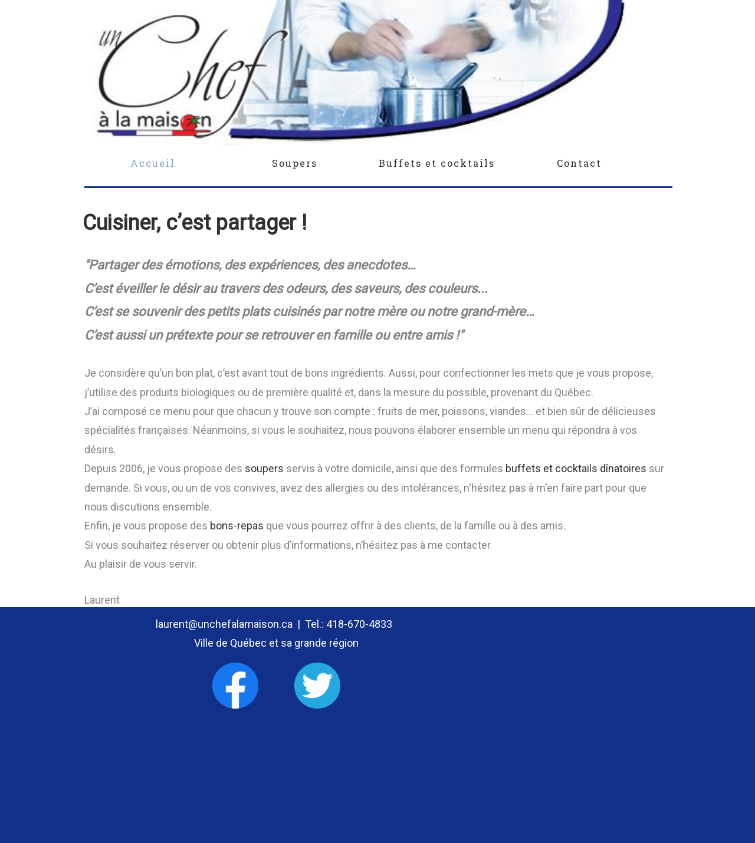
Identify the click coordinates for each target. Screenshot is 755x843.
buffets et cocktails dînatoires (577, 468)
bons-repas (237, 525)
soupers (264, 468)
